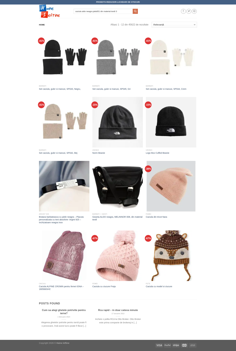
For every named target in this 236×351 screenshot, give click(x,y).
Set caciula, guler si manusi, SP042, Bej (58, 153)
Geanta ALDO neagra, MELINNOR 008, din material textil (117, 218)
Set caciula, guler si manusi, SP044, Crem (166, 89)
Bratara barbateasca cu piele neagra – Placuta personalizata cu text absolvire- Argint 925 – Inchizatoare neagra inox (61, 220)
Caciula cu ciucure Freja (104, 286)
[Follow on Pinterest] (194, 11)
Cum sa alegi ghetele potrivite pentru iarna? (64, 312)
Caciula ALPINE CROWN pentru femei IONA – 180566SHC (61, 287)
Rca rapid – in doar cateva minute (118, 310)
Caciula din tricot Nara (156, 217)
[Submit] (135, 11)
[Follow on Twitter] (188, 11)
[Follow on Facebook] (183, 11)
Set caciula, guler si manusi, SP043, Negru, (60, 89)
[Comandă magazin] (174, 25)
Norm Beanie (98, 153)
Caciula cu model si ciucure (159, 286)
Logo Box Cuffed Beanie (157, 153)
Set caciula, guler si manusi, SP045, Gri (111, 89)
